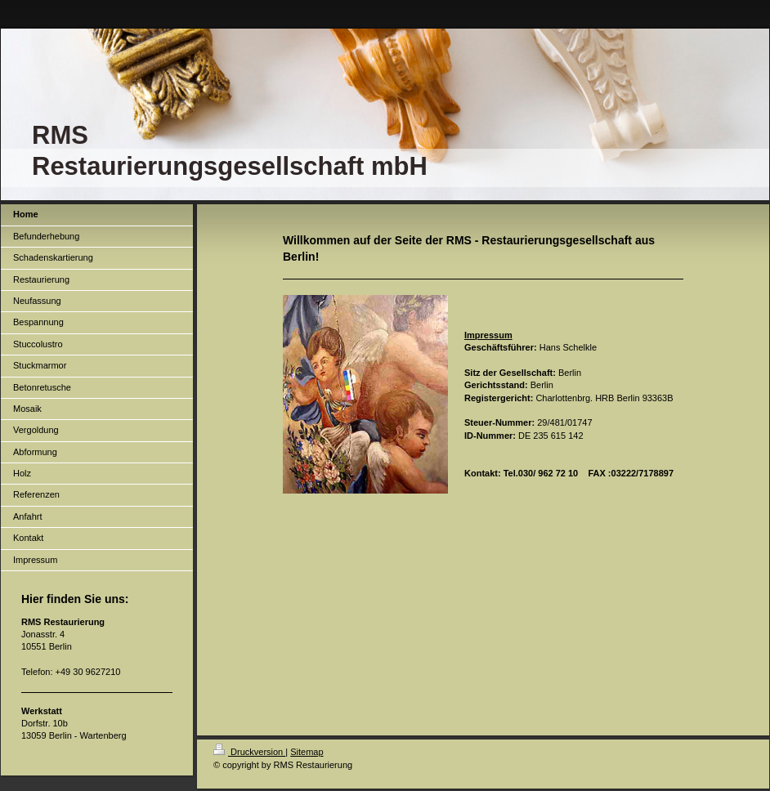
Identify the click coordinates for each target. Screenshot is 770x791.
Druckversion (249, 752)
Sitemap (306, 752)
